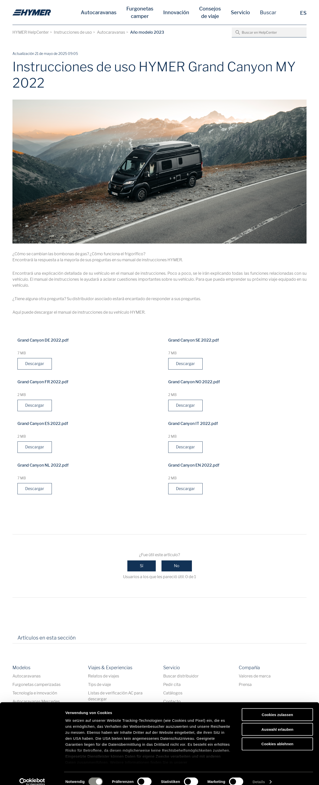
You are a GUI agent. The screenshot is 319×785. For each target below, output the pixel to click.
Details (258, 775)
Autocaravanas (98, 12)
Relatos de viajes (103, 676)
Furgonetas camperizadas (36, 684)
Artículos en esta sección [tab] (46, 638)
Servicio (240, 12)
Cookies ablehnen (277, 737)
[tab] (86, 639)
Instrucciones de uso (73, 32)
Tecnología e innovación (34, 693)
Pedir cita (172, 684)
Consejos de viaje (210, 12)
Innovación (176, 12)
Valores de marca (255, 676)
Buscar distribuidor (181, 676)
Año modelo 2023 (147, 32)
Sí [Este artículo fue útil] (141, 566)
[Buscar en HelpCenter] (269, 32)
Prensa (245, 684)
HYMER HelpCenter (30, 32)
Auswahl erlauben (277, 722)
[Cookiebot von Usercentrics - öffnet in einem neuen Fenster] (32, 775)
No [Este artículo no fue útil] (176, 566)
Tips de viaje (99, 684)
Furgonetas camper (139, 12)
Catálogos (172, 693)
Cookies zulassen (277, 708)
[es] (31, 12)
